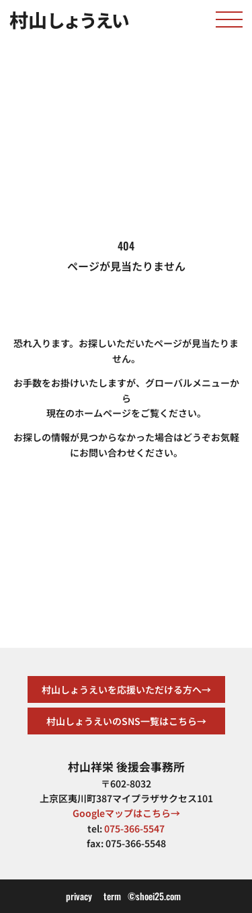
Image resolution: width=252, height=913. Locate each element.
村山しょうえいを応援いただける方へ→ (126, 689)
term (112, 896)
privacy (79, 896)
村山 (68, 19)
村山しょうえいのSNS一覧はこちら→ (126, 721)
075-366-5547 (134, 828)
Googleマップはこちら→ (126, 813)
